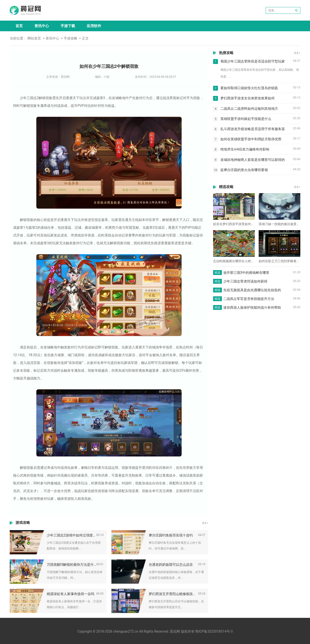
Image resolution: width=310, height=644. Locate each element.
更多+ (205, 523)
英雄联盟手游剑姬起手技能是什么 (245, 119)
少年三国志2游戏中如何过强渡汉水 (71, 535)
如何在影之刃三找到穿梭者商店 (279, 261)
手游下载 (68, 26)
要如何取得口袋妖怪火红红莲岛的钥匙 (249, 88)
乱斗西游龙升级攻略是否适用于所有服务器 (252, 129)
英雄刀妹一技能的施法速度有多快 (279, 224)
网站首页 (34, 38)
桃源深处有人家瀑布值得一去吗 (70, 594)
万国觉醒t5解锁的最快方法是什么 (71, 564)
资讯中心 (41, 26)
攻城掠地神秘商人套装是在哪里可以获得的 (252, 160)
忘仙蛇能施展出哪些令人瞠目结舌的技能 (234, 261)
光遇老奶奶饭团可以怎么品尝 (171, 564)
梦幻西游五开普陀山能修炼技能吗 (173, 594)
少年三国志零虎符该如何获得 (245, 281)
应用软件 (94, 26)
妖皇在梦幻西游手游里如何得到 (234, 224)
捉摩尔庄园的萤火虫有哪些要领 (244, 170)
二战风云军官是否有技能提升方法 (248, 299)
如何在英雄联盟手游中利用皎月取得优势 (250, 139)
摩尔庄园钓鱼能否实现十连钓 (171, 535)
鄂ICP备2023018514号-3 (213, 631)
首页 (19, 26)
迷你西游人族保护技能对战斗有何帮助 (252, 307)
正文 (85, 38)
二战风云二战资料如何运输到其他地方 (249, 108)
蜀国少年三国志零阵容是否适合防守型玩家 (252, 61)
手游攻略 (70, 38)
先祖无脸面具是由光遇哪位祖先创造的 (252, 290)
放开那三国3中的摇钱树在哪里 (246, 273)
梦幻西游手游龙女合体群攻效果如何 (247, 98)
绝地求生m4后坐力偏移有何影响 (244, 149)
